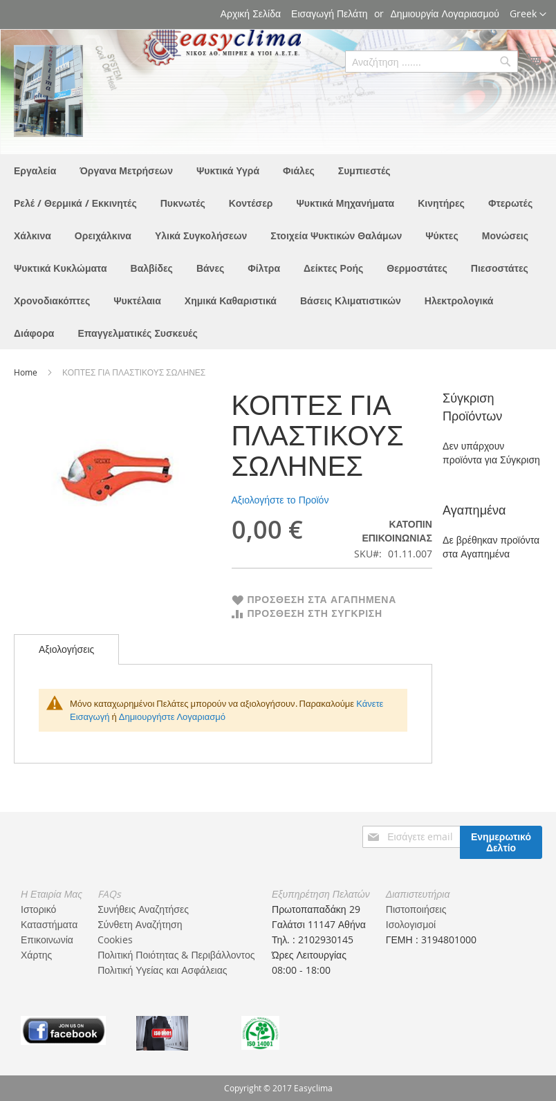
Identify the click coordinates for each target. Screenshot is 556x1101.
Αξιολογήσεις (66, 649)
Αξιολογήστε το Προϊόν (280, 499)
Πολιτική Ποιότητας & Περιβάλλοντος (176, 954)
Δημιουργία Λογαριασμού (445, 13)
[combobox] (431, 61)
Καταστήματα (49, 924)
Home (26, 372)
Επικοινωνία (47, 939)
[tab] (66, 649)
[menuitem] (35, 170)
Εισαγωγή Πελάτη (329, 13)
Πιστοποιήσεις (416, 909)
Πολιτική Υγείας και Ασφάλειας (162, 970)
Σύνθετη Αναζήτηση (140, 924)
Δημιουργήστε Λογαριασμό (172, 716)
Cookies (115, 939)
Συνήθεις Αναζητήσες (143, 909)
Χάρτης (36, 954)
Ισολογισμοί (411, 924)
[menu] (278, 251)
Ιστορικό (38, 909)
